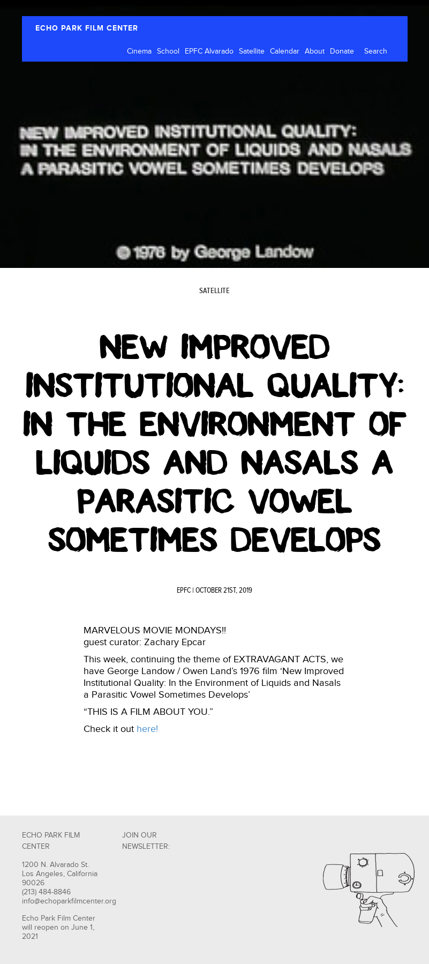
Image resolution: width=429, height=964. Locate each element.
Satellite (252, 51)
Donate (342, 51)
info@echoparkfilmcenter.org (69, 901)
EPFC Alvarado (209, 51)
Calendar (284, 51)
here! (147, 729)
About (315, 51)
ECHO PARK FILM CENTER (86, 28)
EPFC (184, 590)
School (168, 51)
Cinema (139, 51)
